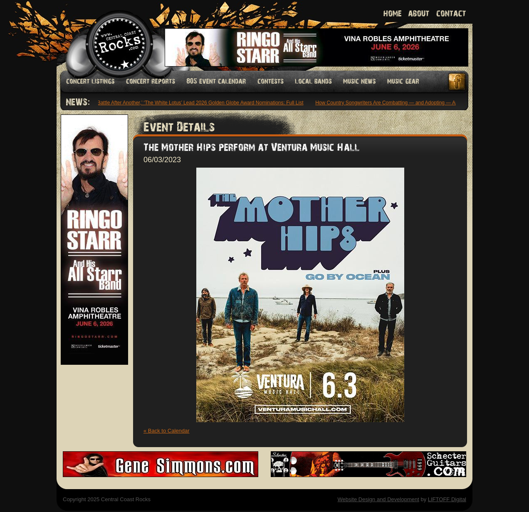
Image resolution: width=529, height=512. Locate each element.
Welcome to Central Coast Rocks (110, 35)
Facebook (457, 82)
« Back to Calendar (166, 431)
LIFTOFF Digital (447, 499)
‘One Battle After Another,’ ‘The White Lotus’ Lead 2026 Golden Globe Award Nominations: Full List (196, 103)
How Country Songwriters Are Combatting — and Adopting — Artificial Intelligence (406, 103)
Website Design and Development (378, 499)
